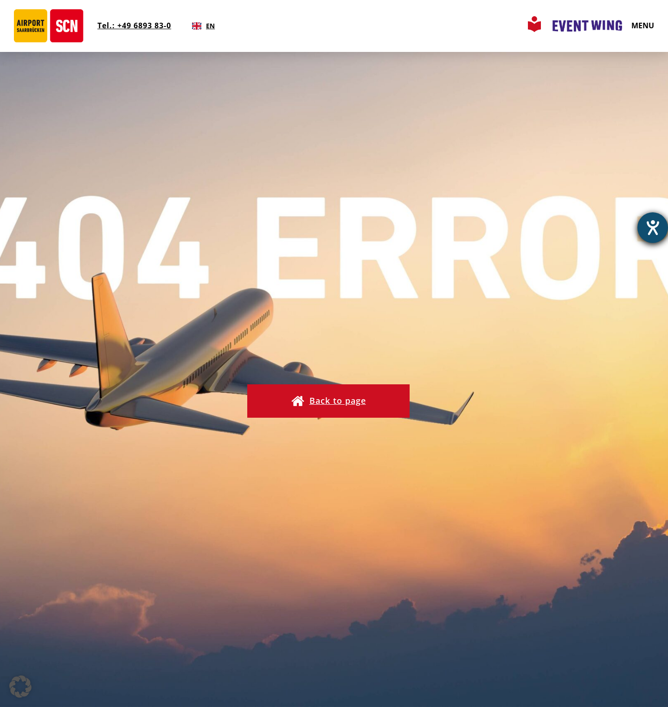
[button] (328, 401)
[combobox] (203, 26)
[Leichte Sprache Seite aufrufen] (534, 29)
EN (203, 25)
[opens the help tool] (652, 227)
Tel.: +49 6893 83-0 (134, 25)
